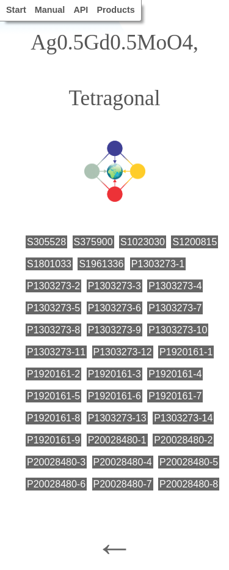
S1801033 (49, 264)
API (80, 10)
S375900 (93, 242)
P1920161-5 (53, 396)
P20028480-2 (183, 440)
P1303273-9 (114, 330)
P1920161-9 (53, 440)
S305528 (46, 242)
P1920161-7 (175, 396)
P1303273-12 (122, 352)
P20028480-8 (188, 484)
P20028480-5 (188, 462)
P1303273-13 (117, 418)
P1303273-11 (56, 352)
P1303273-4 (175, 286)
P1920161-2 (53, 374)
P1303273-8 (53, 330)
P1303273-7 (175, 308)
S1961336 (101, 264)
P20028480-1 (117, 440)
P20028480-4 (122, 462)
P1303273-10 (177, 330)
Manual (50, 10)
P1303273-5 (53, 308)
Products (115, 10)
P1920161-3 (114, 374)
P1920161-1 (186, 352)
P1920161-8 (53, 418)
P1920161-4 (175, 374)
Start (16, 10)
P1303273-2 (53, 286)
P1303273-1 (157, 264)
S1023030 (142, 242)
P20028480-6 (56, 484)
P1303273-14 (183, 418)
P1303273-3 (114, 286)
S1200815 (194, 242)
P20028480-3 (56, 462)
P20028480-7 (122, 484)
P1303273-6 (114, 308)
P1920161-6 (114, 396)
